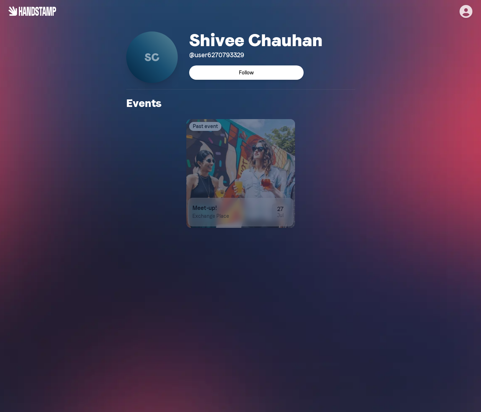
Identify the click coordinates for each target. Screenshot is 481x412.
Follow (246, 72)
